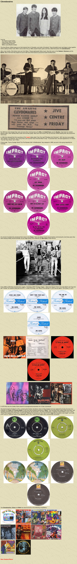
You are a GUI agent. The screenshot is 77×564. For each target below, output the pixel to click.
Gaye (52, 413)
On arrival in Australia (6, 237)
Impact (28, 137)
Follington (3, 410)
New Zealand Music (7, 559)
